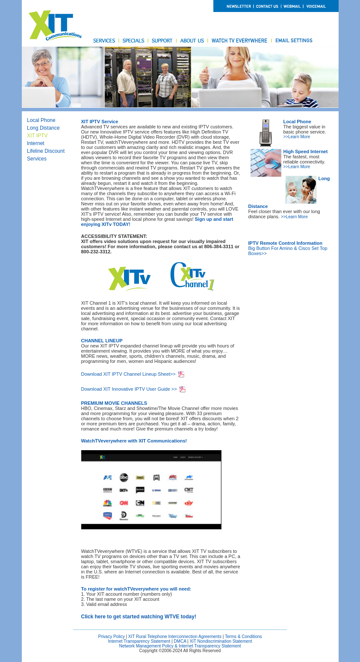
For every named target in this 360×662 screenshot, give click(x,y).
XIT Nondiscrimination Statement (220, 641)
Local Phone (41, 120)
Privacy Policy (111, 636)
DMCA (180, 641)
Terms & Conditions (243, 636)
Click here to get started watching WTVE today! (138, 617)
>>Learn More (296, 136)
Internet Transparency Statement (139, 641)
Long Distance (43, 128)
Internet (35, 143)
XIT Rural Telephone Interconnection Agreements (174, 636)
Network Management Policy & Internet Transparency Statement (180, 646)
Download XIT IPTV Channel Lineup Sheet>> (128, 374)
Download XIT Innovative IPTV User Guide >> (129, 389)
